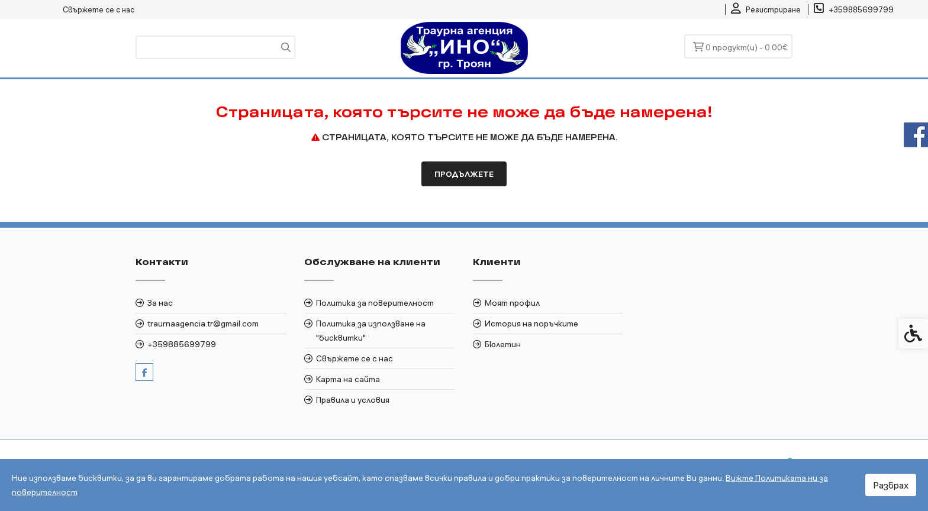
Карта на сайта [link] (348, 379)
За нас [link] (160, 302)
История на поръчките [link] (531, 323)
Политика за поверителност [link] (375, 302)
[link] (766, 9)
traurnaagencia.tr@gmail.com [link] (203, 323)
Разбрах (890, 485)
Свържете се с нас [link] (98, 9)
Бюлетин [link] (503, 344)
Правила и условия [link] (352, 399)
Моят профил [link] (512, 302)
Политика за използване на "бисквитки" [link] (371, 330)
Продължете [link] (464, 174)
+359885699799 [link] (181, 344)
